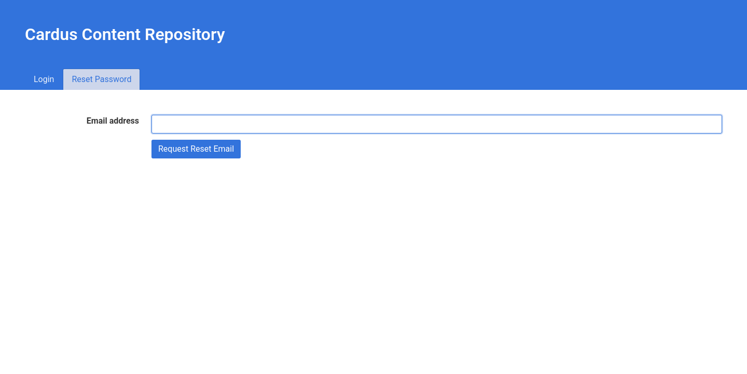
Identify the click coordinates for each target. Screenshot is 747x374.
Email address (113, 121)
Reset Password (101, 79)
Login (44, 79)
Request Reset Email (196, 149)
